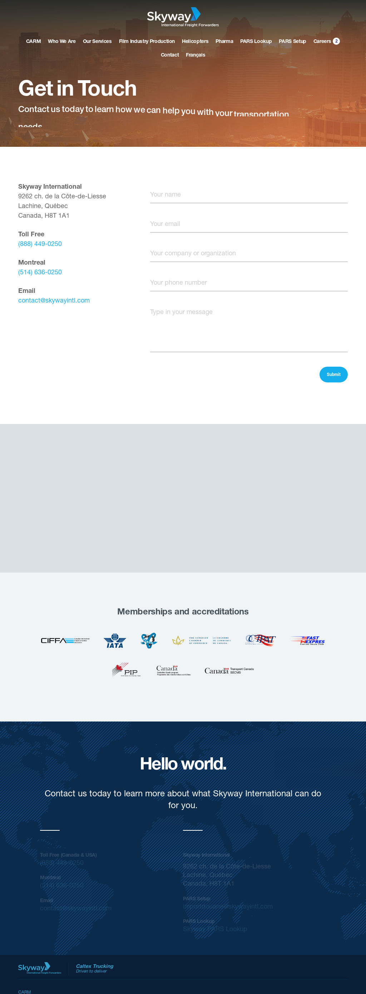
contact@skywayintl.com (54, 301)
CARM (33, 41)
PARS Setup (292, 41)
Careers (327, 41)
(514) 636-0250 (40, 273)
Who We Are (62, 41)
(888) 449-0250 (40, 244)
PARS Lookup (256, 41)
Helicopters (195, 41)
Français (195, 55)
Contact (170, 55)
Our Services (97, 41)
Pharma (224, 41)
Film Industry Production (147, 41)
